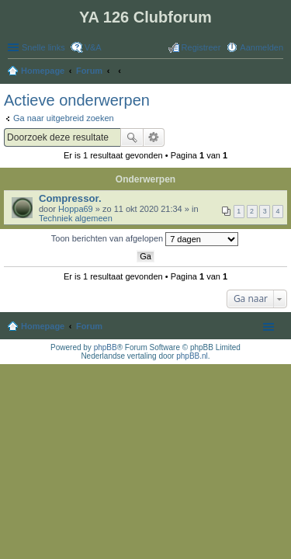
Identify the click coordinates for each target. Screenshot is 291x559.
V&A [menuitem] (93, 47)
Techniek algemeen (76, 218)
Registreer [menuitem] (201, 47)
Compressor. (70, 198)
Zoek (132, 137)
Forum (89, 326)
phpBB (105, 347)
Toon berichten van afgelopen (144, 239)
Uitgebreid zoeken (154, 137)
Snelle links (43, 47)
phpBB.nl (192, 356)
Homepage (42, 326)
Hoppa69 (75, 209)
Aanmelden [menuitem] (261, 47)
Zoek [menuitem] (278, 72)
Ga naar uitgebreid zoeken (63, 118)
